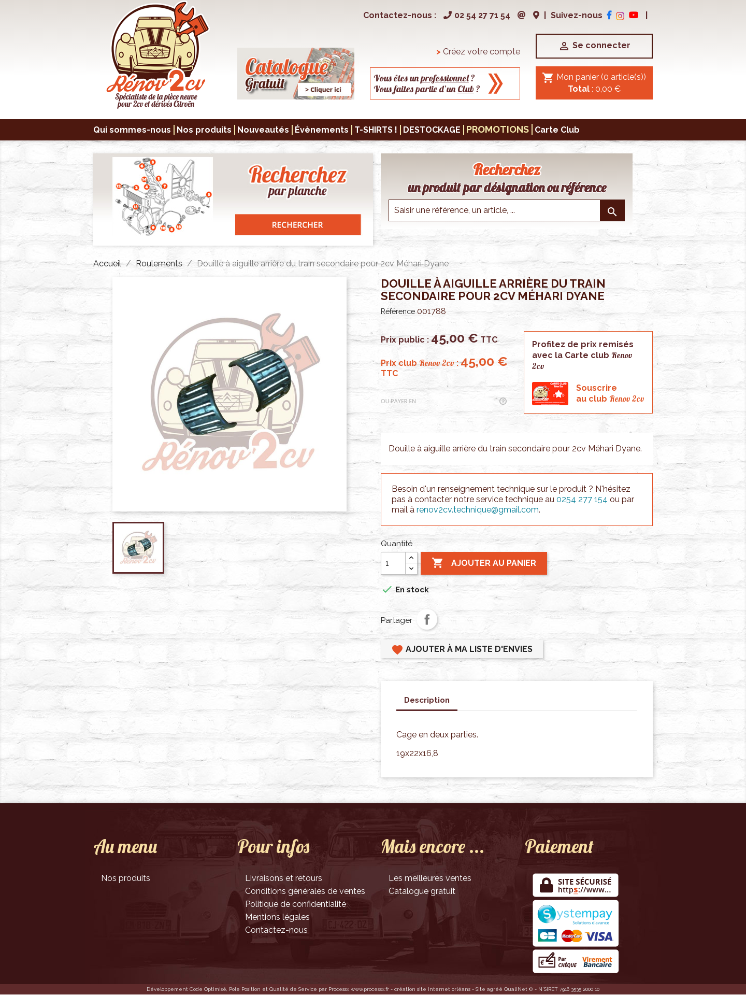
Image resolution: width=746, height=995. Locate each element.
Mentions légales (277, 917)
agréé (495, 989)
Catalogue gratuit (422, 891)
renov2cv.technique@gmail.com (478, 510)
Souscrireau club (610, 393)
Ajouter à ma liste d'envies (462, 650)
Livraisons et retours (283, 878)
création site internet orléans (432, 989)
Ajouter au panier (484, 563)
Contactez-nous (276, 930)
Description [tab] (427, 700)
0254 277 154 (582, 499)
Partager (427, 619)
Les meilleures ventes (430, 878)
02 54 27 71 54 (475, 15)
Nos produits (125, 878)
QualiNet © (518, 989)
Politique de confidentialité (295, 904)
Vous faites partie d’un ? (427, 89)
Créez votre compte (478, 51)
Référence (398, 311)
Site (480, 989)
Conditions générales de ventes (305, 891)
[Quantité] (393, 563)
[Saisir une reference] (507, 210)
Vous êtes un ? (424, 78)
